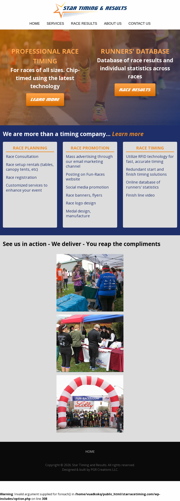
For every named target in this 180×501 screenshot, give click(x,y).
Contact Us (139, 23)
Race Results (84, 23)
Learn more (128, 134)
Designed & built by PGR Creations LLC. (90, 469)
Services (55, 23)
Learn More (45, 99)
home (34, 23)
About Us (113, 23)
